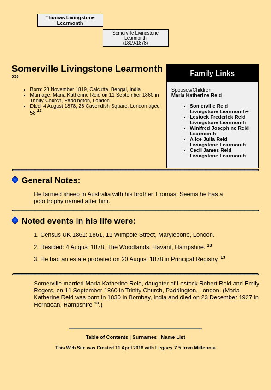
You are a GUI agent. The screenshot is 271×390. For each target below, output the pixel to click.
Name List (173, 337)
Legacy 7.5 (168, 347)
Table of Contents (107, 337)
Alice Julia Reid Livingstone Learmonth (218, 141)
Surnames (144, 337)
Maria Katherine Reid (196, 95)
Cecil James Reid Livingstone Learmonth (218, 152)
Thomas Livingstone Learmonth (70, 20)
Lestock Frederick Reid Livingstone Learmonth (218, 119)
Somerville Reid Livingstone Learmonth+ (219, 108)
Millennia (205, 347)
